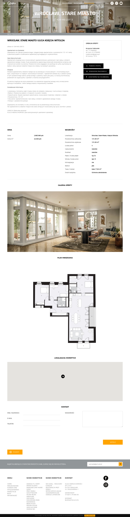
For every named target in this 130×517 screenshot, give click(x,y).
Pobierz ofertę (93, 66)
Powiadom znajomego (96, 71)
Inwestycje (99, 3)
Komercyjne (78, 3)
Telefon (10, 424)
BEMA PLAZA (31, 503)
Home (9, 484)
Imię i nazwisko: (13, 413)
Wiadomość (69, 413)
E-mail (9, 418)
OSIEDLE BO (31, 509)
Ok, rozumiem (90, 515)
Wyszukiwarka (89, 3)
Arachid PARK (32, 507)
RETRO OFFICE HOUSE (53, 491)
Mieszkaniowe (67, 3)
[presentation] (111, 433)
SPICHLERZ (30, 498)
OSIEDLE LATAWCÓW (53, 494)
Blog (106, 3)
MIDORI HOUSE (32, 505)
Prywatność (12, 495)
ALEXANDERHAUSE (52, 493)
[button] (64, 378)
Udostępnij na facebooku (97, 77)
